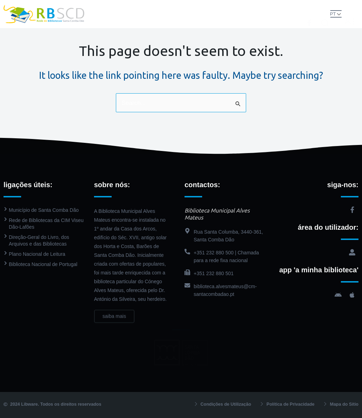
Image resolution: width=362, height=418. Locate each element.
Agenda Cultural (250, 7)
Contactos (181, 21)
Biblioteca (155, 7)
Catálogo (185, 7)
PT (336, 13)
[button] (327, 13)
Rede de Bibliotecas (115, 7)
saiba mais (114, 321)
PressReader (214, 7)
